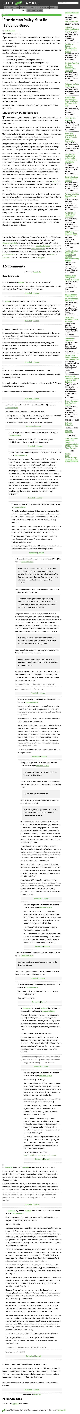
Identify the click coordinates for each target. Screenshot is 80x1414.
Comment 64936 (42, 766)
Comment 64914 (14, 435)
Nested (35, 272)
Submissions (44, 8)
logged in (15, 1404)
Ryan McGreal (10, 31)
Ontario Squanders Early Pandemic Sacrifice (71, 403)
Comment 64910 (11, 408)
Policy (5, 15)
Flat (40, 272)
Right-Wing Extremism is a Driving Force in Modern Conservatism (71, 137)
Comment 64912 (18, 1213)
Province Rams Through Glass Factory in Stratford (72, 277)
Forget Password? (35, 10)
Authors (24, 8)
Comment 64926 (27, 562)
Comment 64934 (32, 702)
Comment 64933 (48, 1011)
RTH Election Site (71, 446)
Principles (14, 8)
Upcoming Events (71, 460)
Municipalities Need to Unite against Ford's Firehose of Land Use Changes (71, 158)
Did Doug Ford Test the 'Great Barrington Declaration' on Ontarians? (72, 67)
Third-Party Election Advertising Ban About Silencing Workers (70, 48)
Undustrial (27, 1008)
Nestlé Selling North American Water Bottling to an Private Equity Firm (71, 101)
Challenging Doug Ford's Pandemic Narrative (71, 179)
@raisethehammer (71, 461)
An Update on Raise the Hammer (72, 85)
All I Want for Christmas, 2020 (71, 233)
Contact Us (62, 1410)
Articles (67, 454)
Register (54, 8)
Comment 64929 (32, 987)
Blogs (67, 456)
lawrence (11, 1211)
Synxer (7, 301)
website (21, 282)
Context (36, 293)
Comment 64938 (45, 908)
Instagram (41, 257)
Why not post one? (71, 21)
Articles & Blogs (71, 458)
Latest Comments (71, 438)
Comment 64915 (19, 507)
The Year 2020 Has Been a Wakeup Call (72, 196)
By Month (68, 423)
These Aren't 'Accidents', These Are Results (71, 319)
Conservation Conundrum (70, 339)
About (6, 8)
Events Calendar (72, 13)
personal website (8, 255)
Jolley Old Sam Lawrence (70, 119)
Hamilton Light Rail (9, 243)
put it (55, 181)
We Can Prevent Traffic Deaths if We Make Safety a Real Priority (71, 297)
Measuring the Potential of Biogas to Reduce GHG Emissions (72, 379)
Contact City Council (69, 441)
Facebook (5, 257)
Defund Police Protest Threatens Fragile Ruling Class (72, 357)
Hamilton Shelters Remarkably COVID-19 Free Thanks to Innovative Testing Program (72, 256)
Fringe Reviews (70, 448)
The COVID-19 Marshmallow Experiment (70, 215)
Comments (33, 8)
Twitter (51, 255)
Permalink (28, 293)
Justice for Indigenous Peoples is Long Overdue (72, 29)
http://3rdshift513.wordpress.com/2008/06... (41, 1155)
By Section (69, 425)
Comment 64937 (45, 1076)
